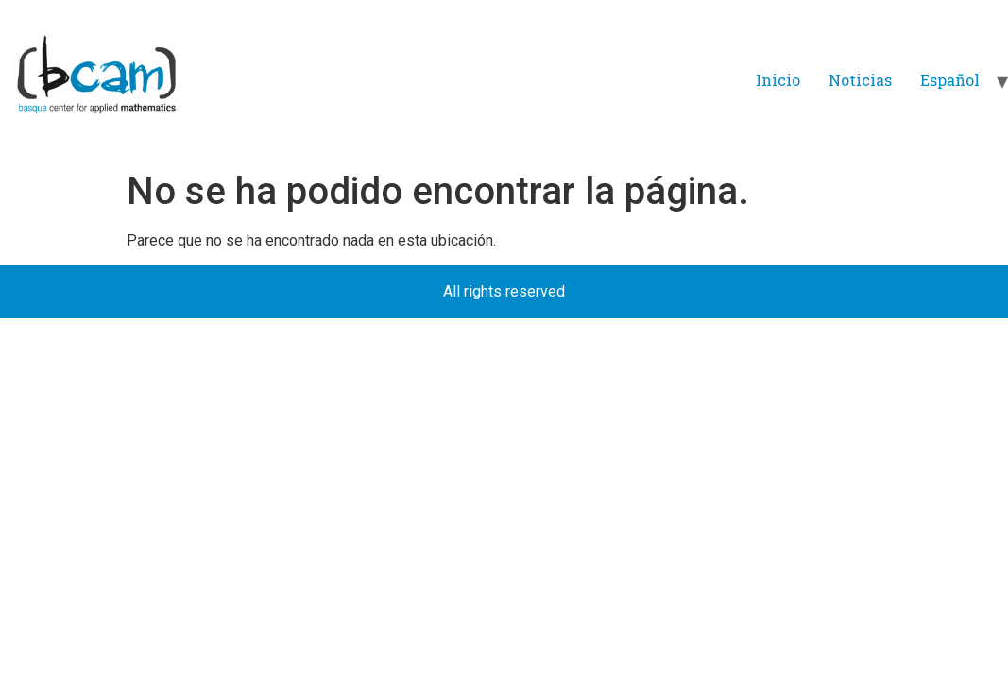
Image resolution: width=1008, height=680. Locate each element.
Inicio (778, 80)
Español (950, 80)
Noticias (860, 80)
